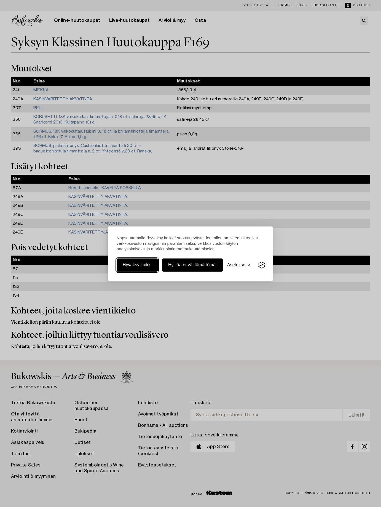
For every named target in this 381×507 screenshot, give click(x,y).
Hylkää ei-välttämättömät (192, 265)
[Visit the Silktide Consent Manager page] (261, 265)
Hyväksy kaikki (137, 265)
